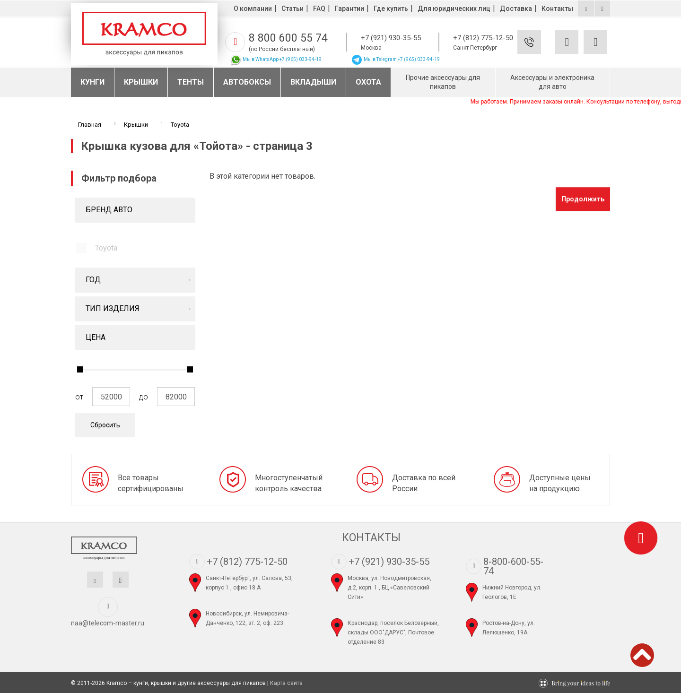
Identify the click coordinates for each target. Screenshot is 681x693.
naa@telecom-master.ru (107, 623)
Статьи (292, 8)
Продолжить (582, 199)
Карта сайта (286, 683)
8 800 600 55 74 (288, 38)
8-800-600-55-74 (513, 566)
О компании (253, 8)
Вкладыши (313, 82)
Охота (368, 82)
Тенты (190, 82)
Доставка (516, 8)
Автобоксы (247, 82)
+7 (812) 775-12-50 (483, 38)
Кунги (92, 82)
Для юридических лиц (454, 8)
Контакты (557, 8)
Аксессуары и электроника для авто (552, 82)
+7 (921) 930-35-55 (391, 38)
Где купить (391, 8)
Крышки (141, 82)
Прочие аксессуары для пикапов (443, 82)
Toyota (106, 247)
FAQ (319, 8)
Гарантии (349, 8)
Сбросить (105, 425)
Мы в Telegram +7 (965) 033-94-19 (395, 59)
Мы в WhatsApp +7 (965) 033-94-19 (276, 59)
